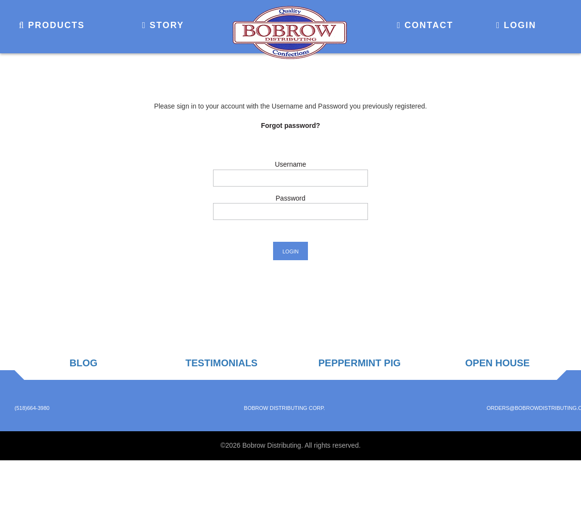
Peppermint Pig (359, 363)
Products (52, 25)
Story (163, 25)
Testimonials (221, 363)
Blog (84, 363)
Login (516, 25)
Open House (497, 363)
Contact (425, 25)
